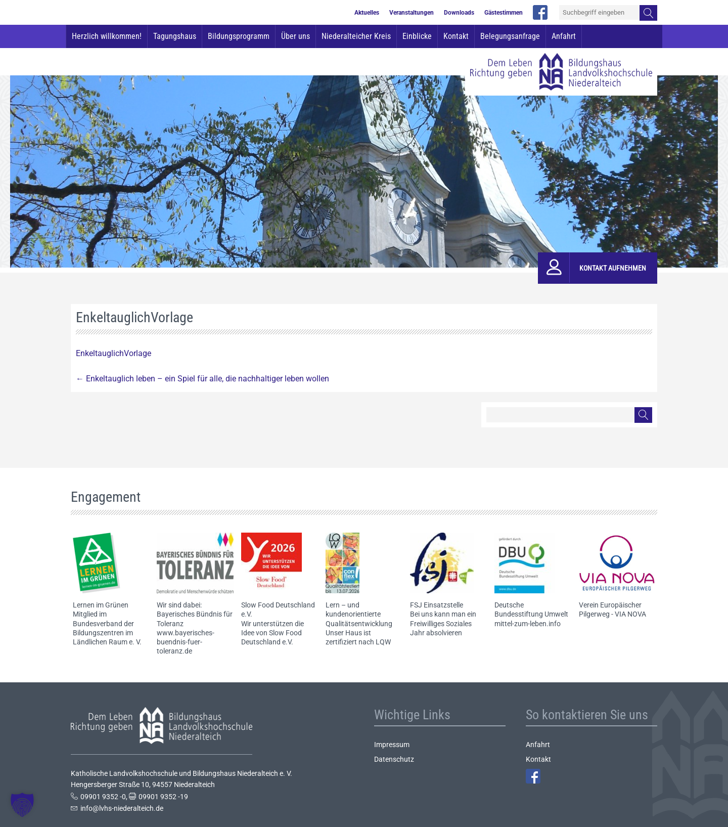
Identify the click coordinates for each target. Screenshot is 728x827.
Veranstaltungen (411, 13)
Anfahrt (564, 36)
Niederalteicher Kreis (356, 36)
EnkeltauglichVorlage (113, 353)
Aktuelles (366, 13)
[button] (22, 804)
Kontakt (456, 36)
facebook (540, 12)
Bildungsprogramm (238, 36)
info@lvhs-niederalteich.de (121, 808)
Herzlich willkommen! (107, 36)
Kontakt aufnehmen (612, 268)
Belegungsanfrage (510, 36)
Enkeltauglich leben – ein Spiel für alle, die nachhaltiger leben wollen (202, 378)
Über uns (295, 36)
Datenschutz (394, 759)
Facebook (533, 776)
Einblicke (417, 36)
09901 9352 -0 (103, 797)
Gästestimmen (503, 13)
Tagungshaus (174, 36)
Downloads (459, 13)
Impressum (392, 745)
